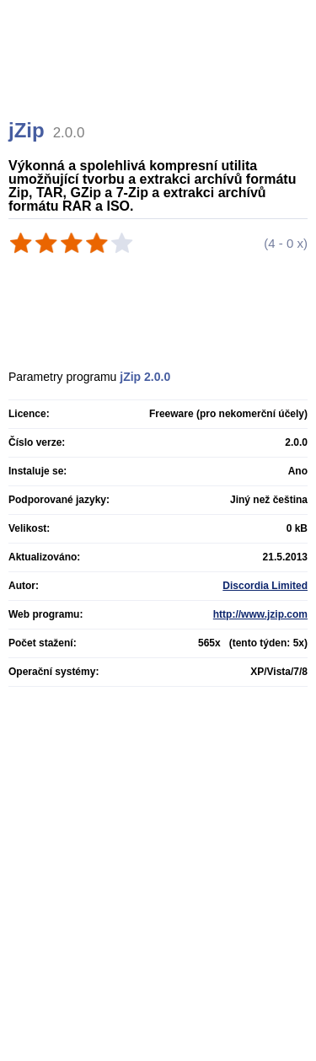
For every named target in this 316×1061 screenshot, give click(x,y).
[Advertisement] (160, 80)
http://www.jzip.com (260, 614)
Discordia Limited (265, 586)
